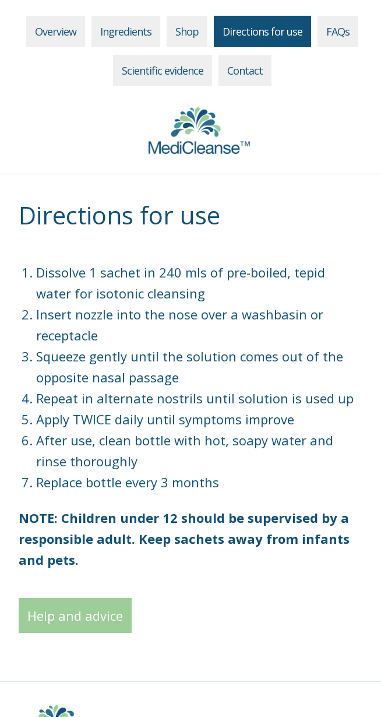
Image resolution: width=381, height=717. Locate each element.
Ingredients (125, 31)
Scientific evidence (162, 71)
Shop (187, 31)
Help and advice (75, 615)
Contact (245, 71)
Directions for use (262, 31)
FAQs (338, 31)
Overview (55, 31)
